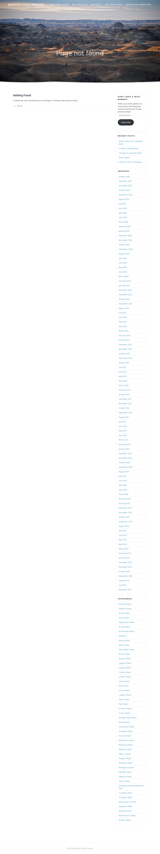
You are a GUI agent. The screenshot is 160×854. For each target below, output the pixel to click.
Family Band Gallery (59, 4)
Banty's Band (124, 640)
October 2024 (124, 244)
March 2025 (123, 222)
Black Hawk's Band (126, 649)
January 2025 (124, 231)
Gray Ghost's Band (126, 726)
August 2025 (124, 199)
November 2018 (125, 567)
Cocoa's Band (124, 690)
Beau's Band (124, 645)
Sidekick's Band (125, 776)
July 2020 (122, 476)
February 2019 (125, 553)
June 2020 (123, 480)
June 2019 (123, 535)
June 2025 (123, 208)
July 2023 (122, 313)
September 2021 (125, 412)
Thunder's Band (125, 793)
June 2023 (123, 317)
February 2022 (125, 390)
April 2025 (123, 217)
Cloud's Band (124, 681)
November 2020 (125, 458)
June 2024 (123, 263)
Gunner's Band (125, 736)
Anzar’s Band (124, 157)
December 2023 (125, 290)
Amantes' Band (125, 604)
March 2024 (123, 276)
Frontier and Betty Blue (128, 148)
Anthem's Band (125, 608)
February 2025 (125, 226)
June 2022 (123, 372)
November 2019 (125, 512)
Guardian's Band (125, 731)
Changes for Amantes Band (130, 153)
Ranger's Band (125, 758)
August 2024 (124, 254)
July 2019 (122, 530)
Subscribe (125, 122)
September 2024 (125, 249)
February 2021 (125, 444)
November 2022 (125, 349)
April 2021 (123, 435)
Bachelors (123, 636)
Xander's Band (125, 820)
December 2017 (125, 589)
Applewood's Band (126, 622)
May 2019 (123, 539)
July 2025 (122, 204)
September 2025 (125, 195)
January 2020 (124, 503)
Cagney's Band (125, 663)
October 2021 (124, 408)
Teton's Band (124, 781)
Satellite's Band (125, 772)
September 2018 (125, 576)
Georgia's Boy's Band (127, 717)
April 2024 (123, 272)
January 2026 (124, 176)
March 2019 (123, 549)
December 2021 (125, 399)
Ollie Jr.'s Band (125, 754)
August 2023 (124, 308)
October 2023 (124, 299)
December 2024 (125, 235)
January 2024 (124, 285)
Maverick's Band (125, 745)
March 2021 (123, 440)
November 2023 (125, 294)
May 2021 (123, 431)
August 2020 (124, 471)
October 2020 (124, 462)
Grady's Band (124, 722)
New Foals (95, 4)
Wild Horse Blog (80, 4)
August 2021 (124, 417)
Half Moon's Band (126, 740)
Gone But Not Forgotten (138, 4)
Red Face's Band (125, 763)
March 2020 (123, 494)
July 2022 (122, 367)
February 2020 (125, 499)
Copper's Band (125, 695)
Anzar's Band (124, 613)
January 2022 (124, 394)
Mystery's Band (125, 749)
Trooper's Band (125, 797)
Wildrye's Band (125, 811)
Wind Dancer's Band (127, 815)
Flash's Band (124, 699)
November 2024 (125, 240)
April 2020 (123, 490)
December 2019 (125, 508)
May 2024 (123, 267)
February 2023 (125, 335)
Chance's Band (125, 672)
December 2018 (125, 562)
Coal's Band (123, 686)
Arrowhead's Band (126, 631)
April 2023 (123, 326)
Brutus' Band (124, 654)
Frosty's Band (124, 713)
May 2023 (123, 322)
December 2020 (125, 453)
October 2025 (124, 190)
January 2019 (124, 558)
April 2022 (123, 381)
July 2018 (122, 585)
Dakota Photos (26, 4)
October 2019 (124, 517)
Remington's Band (126, 767)
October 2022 (124, 353)
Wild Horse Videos (113, 4)
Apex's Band (124, 618)
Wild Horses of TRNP (127, 802)
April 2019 (123, 544)
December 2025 (125, 181)
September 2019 (125, 521)
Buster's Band (124, 658)
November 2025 (125, 185)
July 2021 (122, 421)
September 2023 (125, 303)
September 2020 (125, 467)
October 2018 (124, 571)
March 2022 (123, 385)
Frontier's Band (125, 708)
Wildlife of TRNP (125, 806)
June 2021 (123, 426)
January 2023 (124, 340)
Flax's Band (123, 704)
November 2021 (125, 403)
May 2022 (123, 376)
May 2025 (123, 213)
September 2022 (125, 358)
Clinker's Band (125, 677)
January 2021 (124, 449)
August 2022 (124, 362)
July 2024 (122, 258)
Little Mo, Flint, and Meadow (130, 162)
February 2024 (125, 281)
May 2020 (123, 485)
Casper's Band (125, 667)
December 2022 (125, 344)
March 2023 (123, 331)
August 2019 (124, 526)
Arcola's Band (124, 627)
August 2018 (124, 580)
